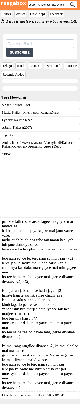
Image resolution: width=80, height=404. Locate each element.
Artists (20, 14)
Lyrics (7, 14)
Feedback (56, 14)
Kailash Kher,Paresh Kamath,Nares (36, 112)
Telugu (7, 65)
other (12, 135)
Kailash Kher (21, 105)
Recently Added (13, 74)
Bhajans (35, 65)
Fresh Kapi (37, 14)
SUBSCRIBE (20, 52)
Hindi (20, 65)
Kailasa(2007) (22, 127)
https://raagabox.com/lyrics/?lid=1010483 (38, 395)
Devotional (52, 65)
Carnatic (71, 65)
